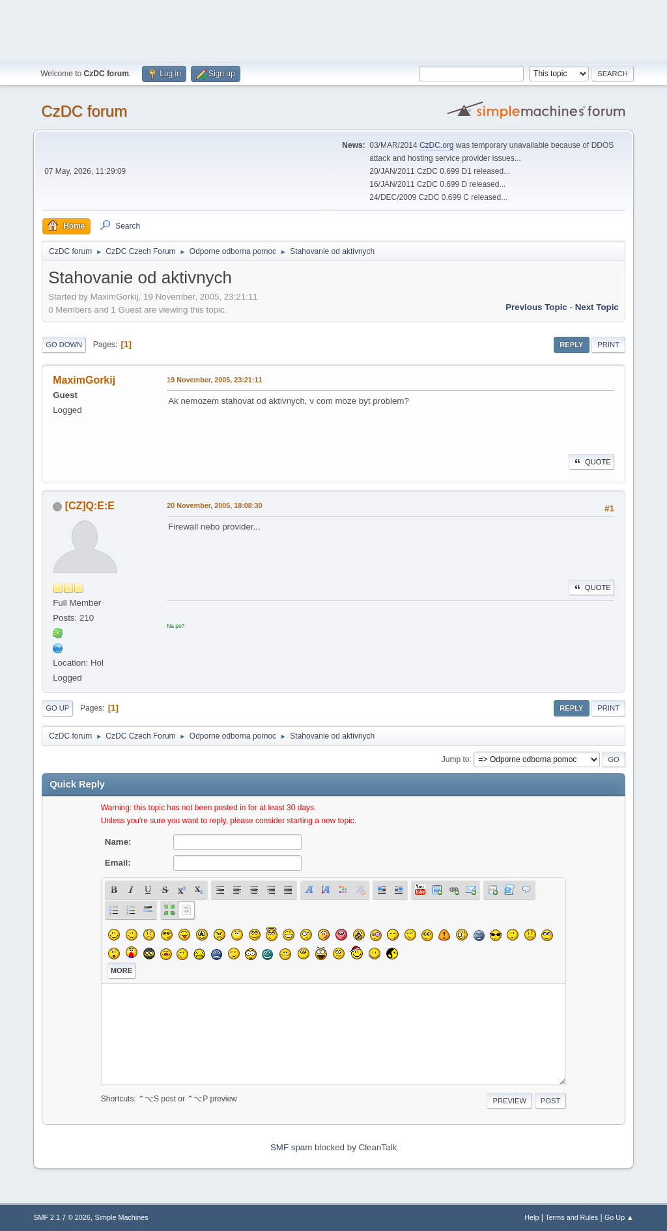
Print (608, 344)
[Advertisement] (333, 29)
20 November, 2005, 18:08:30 (214, 505)
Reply (571, 344)
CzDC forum (84, 111)
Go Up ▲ (619, 1217)
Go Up (57, 708)
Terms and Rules (571, 1217)
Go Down (64, 344)
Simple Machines (122, 1217)
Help (531, 1217)
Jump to (456, 758)
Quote (591, 462)
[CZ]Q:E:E (90, 505)
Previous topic (536, 307)
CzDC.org (436, 145)
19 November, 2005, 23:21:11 (214, 380)
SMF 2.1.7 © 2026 (62, 1217)
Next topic (597, 307)
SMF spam (291, 1147)
